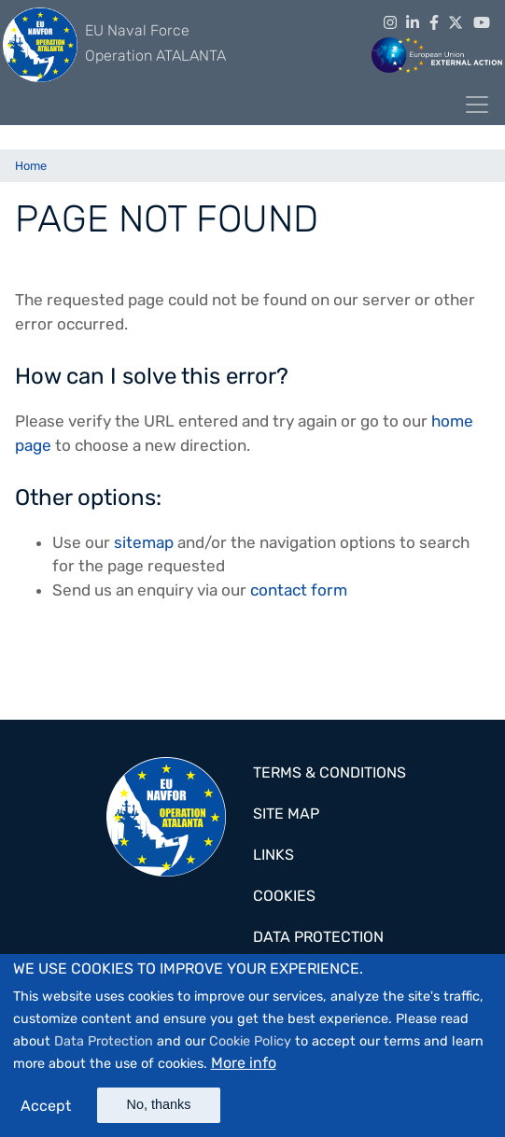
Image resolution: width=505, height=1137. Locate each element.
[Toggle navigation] (477, 104)
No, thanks (159, 1109)
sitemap (144, 542)
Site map (286, 813)
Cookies (284, 896)
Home (31, 166)
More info (243, 1067)
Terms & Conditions (329, 772)
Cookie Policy (250, 1046)
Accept (46, 1110)
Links (273, 854)
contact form (298, 590)
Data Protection (103, 1046)
